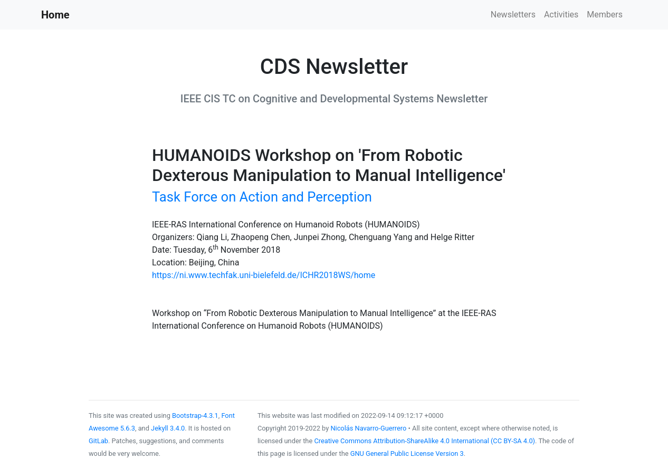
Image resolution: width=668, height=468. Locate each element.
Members (605, 14)
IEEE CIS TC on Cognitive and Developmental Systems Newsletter (334, 98)
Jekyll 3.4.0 (168, 428)
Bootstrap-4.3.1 (195, 415)
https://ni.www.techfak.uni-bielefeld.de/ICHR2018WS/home (263, 275)
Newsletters (513, 14)
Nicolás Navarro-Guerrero (368, 428)
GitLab (98, 441)
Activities (561, 14)
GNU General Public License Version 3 (407, 453)
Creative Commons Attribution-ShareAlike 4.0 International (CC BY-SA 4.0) (424, 441)
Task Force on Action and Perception (262, 197)
